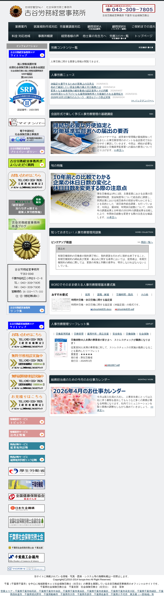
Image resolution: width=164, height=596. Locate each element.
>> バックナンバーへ (142, 100)
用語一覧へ (147, 242)
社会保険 (144, 333)
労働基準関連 (63, 333)
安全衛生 (117, 333)
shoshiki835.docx (100, 309)
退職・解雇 (103, 294)
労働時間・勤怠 (124, 294)
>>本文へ (119, 150)
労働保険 (130, 333)
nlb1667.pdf (112, 365)
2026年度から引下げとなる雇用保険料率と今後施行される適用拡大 (87, 94)
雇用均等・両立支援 (98, 333)
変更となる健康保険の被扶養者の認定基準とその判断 (79, 90)
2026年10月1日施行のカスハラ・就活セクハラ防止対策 (80, 97)
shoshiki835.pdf (124, 309)
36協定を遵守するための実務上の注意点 (72, 83)
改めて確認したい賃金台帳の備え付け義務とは (76, 87)
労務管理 (78, 333)
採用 (87, 294)
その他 (144, 294)
